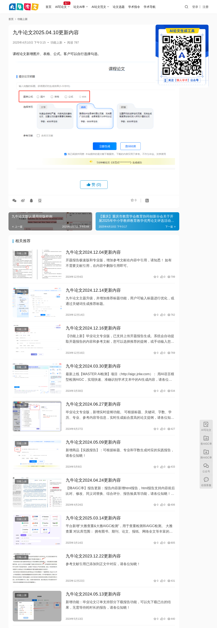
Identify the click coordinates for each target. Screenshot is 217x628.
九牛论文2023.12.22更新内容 (84, 526)
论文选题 (125, 6)
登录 (195, 6)
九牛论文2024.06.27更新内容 (84, 380)
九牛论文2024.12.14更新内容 (84, 270)
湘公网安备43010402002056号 (175, 615)
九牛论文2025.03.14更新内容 (84, 490)
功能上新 (56, 42)
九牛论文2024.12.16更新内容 (84, 307)
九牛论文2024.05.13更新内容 (84, 560)
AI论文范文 (105, 6)
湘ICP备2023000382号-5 (134, 615)
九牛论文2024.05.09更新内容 (84, 416)
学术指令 (140, 6)
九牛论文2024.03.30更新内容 (84, 343)
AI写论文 (67, 6)
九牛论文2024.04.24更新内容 (84, 453)
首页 (55, 6)
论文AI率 (85, 6)
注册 (206, 6)
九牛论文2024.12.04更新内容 (84, 234)
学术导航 (156, 6)
